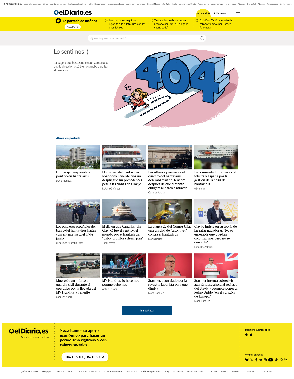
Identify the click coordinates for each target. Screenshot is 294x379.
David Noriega (64, 180)
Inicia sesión (220, 13)
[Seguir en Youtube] (270, 359)
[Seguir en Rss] (285, 359)
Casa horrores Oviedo (187, 4)
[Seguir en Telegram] (260, 359)
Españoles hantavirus (32, 4)
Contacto (213, 371)
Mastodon (267, 371)
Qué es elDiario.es (29, 371)
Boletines (236, 371)
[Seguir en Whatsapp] (281, 359)
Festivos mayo (230, 4)
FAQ (167, 371)
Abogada (261, 4)
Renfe (174, 4)
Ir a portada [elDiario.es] (147, 310)
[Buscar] (202, 38)
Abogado (241, 4)
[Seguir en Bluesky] (246, 359)
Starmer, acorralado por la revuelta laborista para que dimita (168, 284)
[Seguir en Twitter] (251, 359)
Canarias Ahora (156, 192)
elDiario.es (199, 188)
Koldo (90, 4)
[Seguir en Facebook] (256, 359)
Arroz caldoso (272, 4)
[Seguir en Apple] (251, 334)
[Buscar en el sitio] (143, 38)
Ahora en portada (68, 138)
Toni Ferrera (108, 242)
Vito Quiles (166, 4)
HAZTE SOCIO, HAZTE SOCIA (85, 357)
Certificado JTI (251, 371)
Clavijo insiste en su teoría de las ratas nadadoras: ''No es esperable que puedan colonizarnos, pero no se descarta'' (215, 234)
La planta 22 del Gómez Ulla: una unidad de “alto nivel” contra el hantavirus (169, 230)
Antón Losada (109, 289)
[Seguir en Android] (246, 334)
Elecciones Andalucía (116, 4)
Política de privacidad (151, 371)
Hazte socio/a (203, 13)
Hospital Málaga (153, 4)
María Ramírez (156, 292)
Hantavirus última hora (77, 4)
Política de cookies (196, 371)
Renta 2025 (251, 4)
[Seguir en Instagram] (265, 359)
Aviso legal (131, 371)
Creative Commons (114, 371)
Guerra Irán (130, 4)
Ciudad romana (286, 4)
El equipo (46, 371)
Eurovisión (141, 4)
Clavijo (45, 4)
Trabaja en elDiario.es (64, 371)
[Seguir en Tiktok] (276, 359)
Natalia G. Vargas (111, 188)
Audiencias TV (203, 4)
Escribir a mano (217, 4)
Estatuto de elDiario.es (90, 371)
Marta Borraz (155, 238)
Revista (224, 371)
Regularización (100, 4)
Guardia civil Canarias (58, 4)
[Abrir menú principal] (238, 12)
